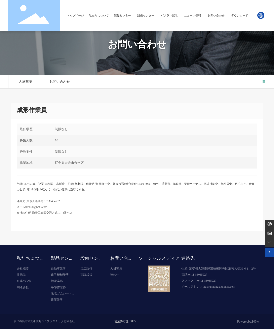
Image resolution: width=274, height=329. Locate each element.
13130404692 (52, 201)
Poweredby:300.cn (248, 321)
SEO (133, 321)
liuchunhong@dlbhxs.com (219, 286)
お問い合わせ (137, 45)
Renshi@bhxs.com (36, 206)
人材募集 (25, 82)
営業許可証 (121, 321)
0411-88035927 (197, 274)
